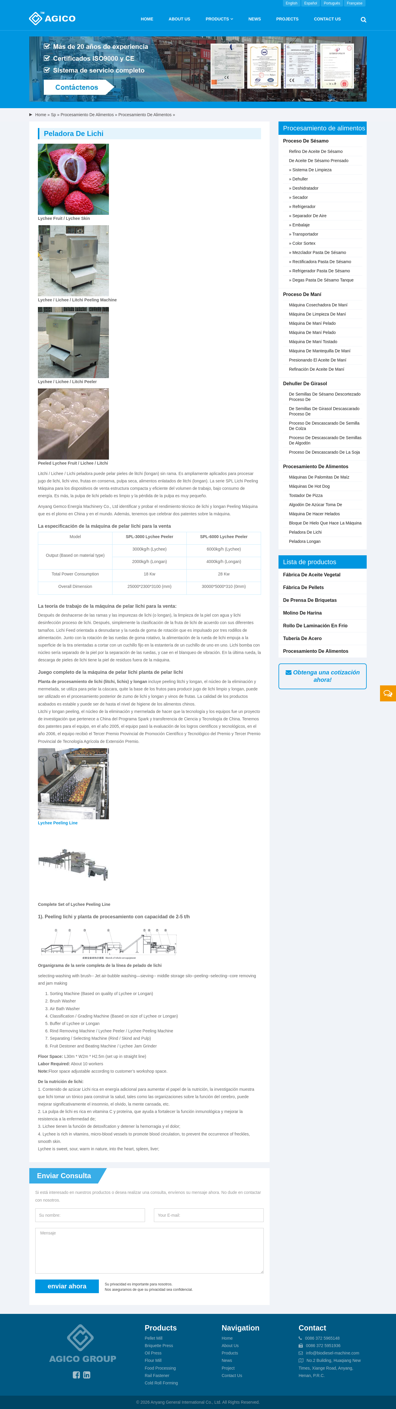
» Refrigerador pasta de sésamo (319, 270)
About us (179, 19)
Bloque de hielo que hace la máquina (325, 523)
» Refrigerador (302, 206)
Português (332, 3)
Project (228, 1368)
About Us (230, 1345)
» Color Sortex (302, 243)
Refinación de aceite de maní (316, 369)
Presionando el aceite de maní (317, 360)
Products (217, 19)
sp (53, 114)
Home (147, 19)
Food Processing (160, 1368)
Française (355, 3)
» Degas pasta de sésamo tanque (321, 280)
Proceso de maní (302, 294)
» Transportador (303, 234)
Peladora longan (305, 541)
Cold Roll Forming (161, 1383)
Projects (287, 19)
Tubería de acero (302, 638)
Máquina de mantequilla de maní (319, 350)
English (291, 3)
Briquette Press (159, 1345)
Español (310, 3)
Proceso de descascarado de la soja (324, 452)
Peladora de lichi (305, 532)
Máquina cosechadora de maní (318, 305)
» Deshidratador (303, 188)
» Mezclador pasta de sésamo (317, 252)
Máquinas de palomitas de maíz (319, 477)
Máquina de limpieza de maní (317, 314)
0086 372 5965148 (322, 1338)
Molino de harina (302, 612)
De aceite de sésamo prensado (318, 160)
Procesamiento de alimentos (87, 114)
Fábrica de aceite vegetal (311, 574)
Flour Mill (153, 1360)
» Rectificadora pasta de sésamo (320, 261)
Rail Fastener (157, 1375)
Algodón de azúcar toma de (315, 504)
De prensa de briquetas (310, 600)
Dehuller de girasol (305, 383)
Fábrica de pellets (303, 587)
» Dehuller (298, 179)
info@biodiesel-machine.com (332, 1353)
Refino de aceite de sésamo (315, 151)
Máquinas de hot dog (309, 486)
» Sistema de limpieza (310, 169)
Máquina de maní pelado (312, 323)
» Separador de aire (307, 215)
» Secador (298, 197)
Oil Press (153, 1353)
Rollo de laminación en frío (315, 625)
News (254, 19)
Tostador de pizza (306, 495)
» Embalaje (299, 225)
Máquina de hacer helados (314, 513)
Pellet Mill (153, 1338)
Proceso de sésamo (306, 140)
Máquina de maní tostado (313, 341)
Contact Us (327, 19)
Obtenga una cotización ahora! (323, 676)
